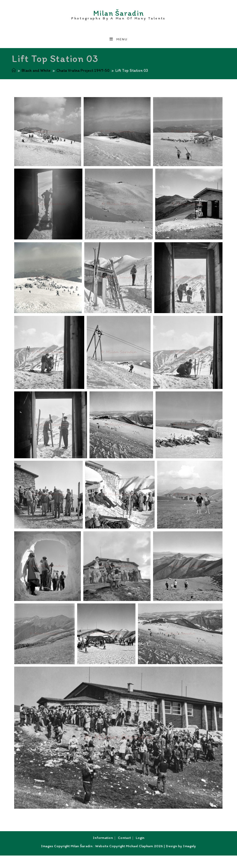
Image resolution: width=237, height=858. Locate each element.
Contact (124, 840)
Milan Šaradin (118, 14)
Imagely (189, 848)
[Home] (14, 73)
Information (103, 840)
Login (140, 840)
